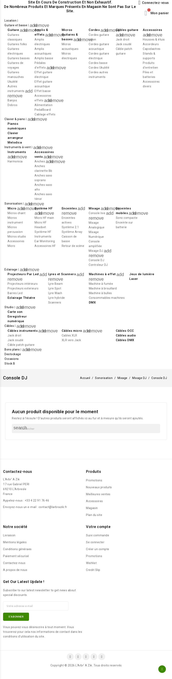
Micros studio (17, 236)
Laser (133, 279)
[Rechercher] (86, 428)
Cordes (94, 30)
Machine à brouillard (103, 288)
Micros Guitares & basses (70, 34)
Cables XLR (69, 335)
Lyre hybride (56, 297)
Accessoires (152, 30)
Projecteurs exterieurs (23, 288)
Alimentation (43, 105)
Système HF (43, 208)
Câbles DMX (125, 340)
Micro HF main (44, 217)
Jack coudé (124, 44)
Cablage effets (45, 114)
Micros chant (16, 213)
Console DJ (96, 260)
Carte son (15, 312)
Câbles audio (126, 335)
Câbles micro (72, 331)
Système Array (72, 231)
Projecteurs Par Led (23, 274)
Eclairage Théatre (21, 298)
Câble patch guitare (21, 344)
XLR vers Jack (71, 340)
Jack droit (123, 39)
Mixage (94, 208)
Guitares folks (17, 44)
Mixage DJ (96, 250)
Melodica (15, 142)
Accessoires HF (45, 246)
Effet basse (43, 91)
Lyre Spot (54, 288)
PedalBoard (43, 109)
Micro (12, 208)
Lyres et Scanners (62, 274)
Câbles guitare (127, 30)
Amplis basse (44, 58)
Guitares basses (19, 58)
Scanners (54, 302)
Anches (40, 161)
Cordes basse (98, 63)
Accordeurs (151, 44)
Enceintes (69, 208)
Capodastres (152, 48)
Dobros (12, 105)
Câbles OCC (125, 331)
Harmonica (15, 161)
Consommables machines (107, 297)
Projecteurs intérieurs (23, 283)
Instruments (17, 152)
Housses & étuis (154, 39)
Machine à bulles (100, 293)
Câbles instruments (23, 331)
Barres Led (15, 293)
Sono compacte (127, 217)
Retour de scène (73, 246)
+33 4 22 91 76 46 (37, 500)
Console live (97, 213)
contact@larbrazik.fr (53, 507)
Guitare (13, 30)
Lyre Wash (55, 293)
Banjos (12, 100)
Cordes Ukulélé (99, 67)
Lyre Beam (55, 283)
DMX (92, 302)
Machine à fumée (101, 283)
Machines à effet (102, 274)
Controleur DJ (98, 264)
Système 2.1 (70, 227)
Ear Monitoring (45, 241)
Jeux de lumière (141, 274)
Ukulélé (13, 81)
